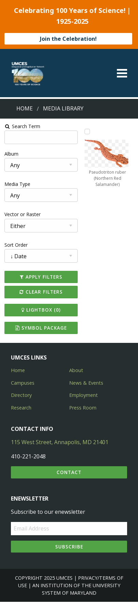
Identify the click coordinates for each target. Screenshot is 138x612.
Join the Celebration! (68, 38)
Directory (21, 395)
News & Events (86, 383)
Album (11, 154)
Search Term (22, 126)
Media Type (17, 184)
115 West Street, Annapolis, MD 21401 (59, 442)
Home (24, 108)
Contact (69, 472)
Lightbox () (41, 310)
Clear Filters (41, 291)
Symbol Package (41, 328)
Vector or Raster (22, 214)
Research (21, 407)
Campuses (22, 383)
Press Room (82, 407)
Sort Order (16, 245)
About (76, 370)
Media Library (63, 108)
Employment (83, 395)
